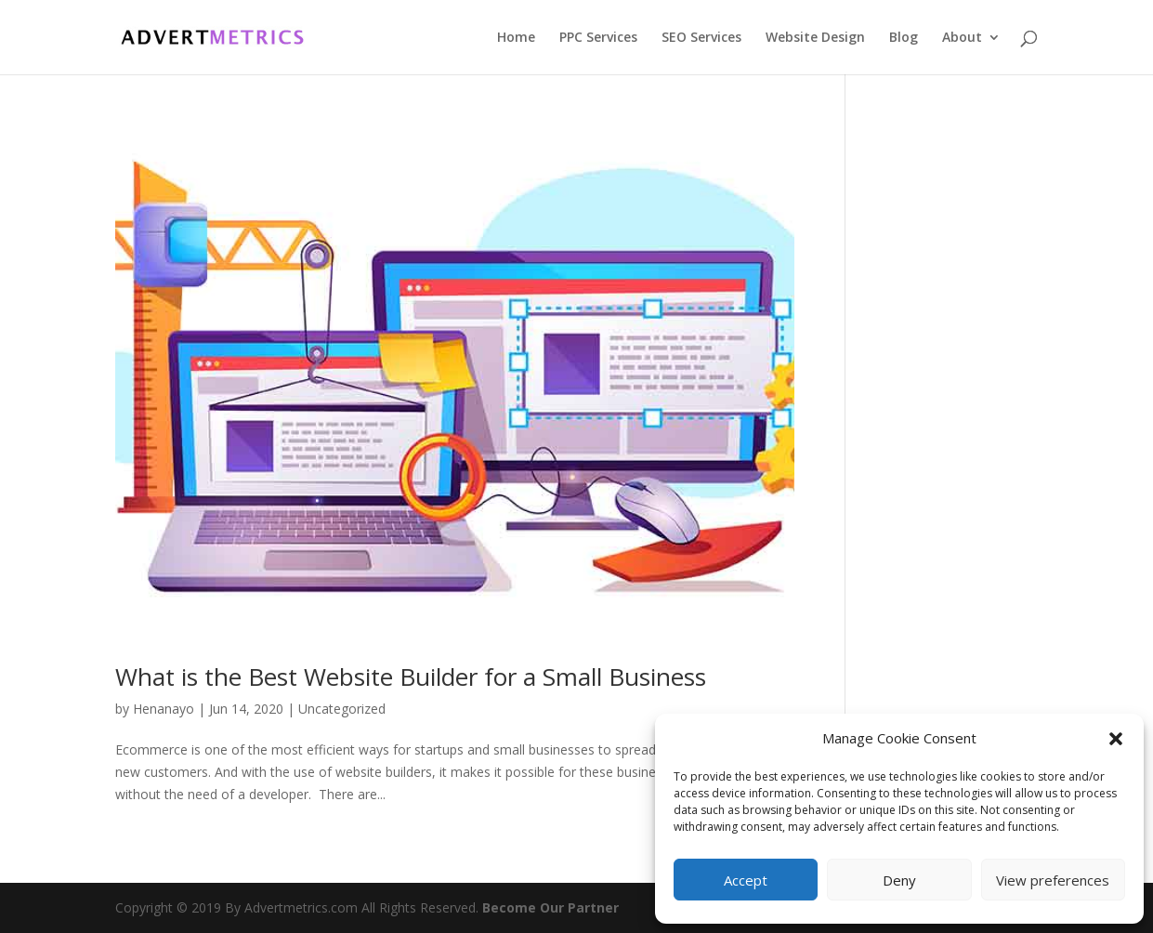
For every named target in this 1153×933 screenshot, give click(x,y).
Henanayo (163, 708)
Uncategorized (342, 708)
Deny (899, 880)
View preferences (1052, 880)
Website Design (815, 38)
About (962, 38)
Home (516, 38)
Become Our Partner (550, 907)
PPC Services (598, 38)
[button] (1116, 738)
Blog (903, 38)
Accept (745, 880)
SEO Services (701, 38)
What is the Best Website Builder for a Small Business (410, 676)
